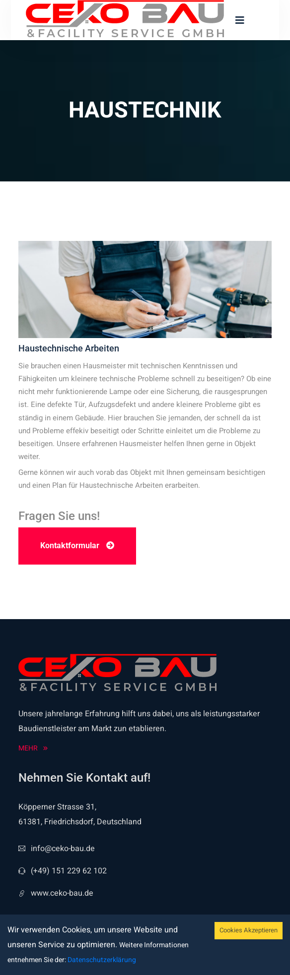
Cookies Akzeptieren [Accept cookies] (248, 930)
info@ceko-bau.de (56, 849)
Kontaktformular (77, 545)
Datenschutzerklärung (101, 960)
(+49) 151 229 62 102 (62, 871)
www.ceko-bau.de (55, 893)
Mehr (33, 748)
